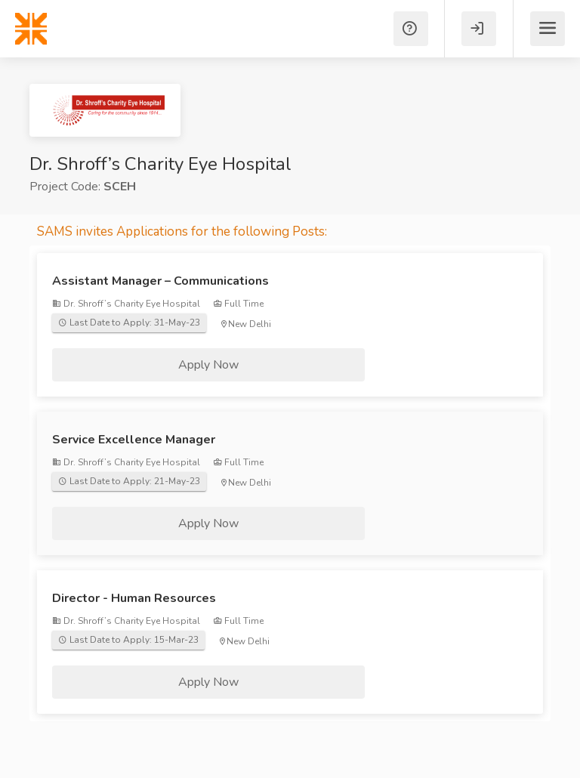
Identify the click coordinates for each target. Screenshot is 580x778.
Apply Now (208, 365)
